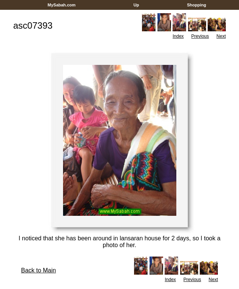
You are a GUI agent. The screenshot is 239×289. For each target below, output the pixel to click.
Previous (200, 36)
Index (178, 36)
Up (136, 5)
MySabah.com (61, 5)
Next (221, 36)
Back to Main (38, 270)
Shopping (196, 5)
